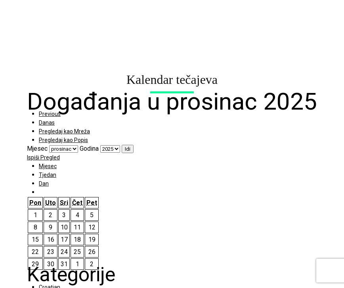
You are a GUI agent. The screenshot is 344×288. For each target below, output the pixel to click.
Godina (89, 148)
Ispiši (43, 157)
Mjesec (37, 148)
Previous (50, 114)
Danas (47, 122)
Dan (44, 183)
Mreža (64, 131)
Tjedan (47, 175)
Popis (63, 140)
